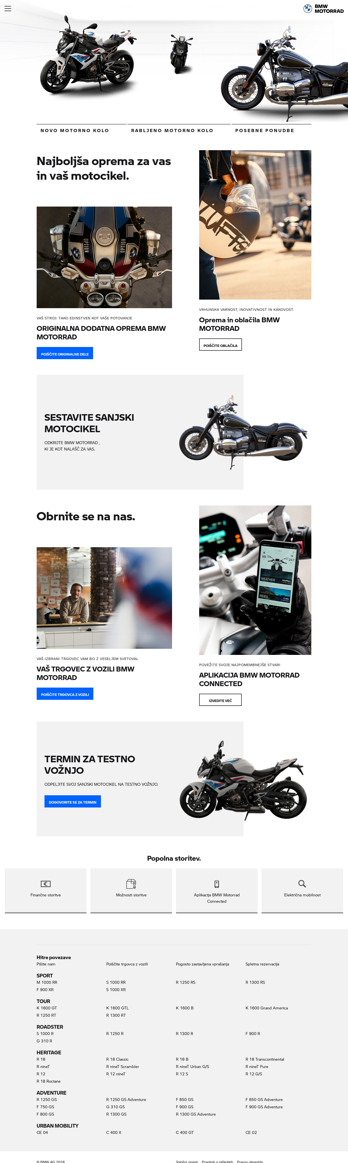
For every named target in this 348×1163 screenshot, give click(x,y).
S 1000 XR (116, 989)
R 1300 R (184, 1033)
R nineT (43, 1066)
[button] (8, 8)
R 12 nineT (116, 1074)
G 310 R (44, 1041)
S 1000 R (45, 1033)
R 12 (41, 1074)
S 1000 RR (116, 982)
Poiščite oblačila (221, 344)
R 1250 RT (46, 1015)
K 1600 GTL (117, 1008)
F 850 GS (184, 1099)
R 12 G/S (254, 1074)
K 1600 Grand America (267, 1008)
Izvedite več (220, 699)
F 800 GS (45, 1114)
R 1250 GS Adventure (126, 1099)
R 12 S (182, 1074)
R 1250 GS (47, 1099)
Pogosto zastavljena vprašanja (202, 964)
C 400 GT (185, 1132)
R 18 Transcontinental (265, 1059)
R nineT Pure (257, 1066)
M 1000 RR (47, 982)
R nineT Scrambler (122, 1066)
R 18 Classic (117, 1059)
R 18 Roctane (49, 1081)
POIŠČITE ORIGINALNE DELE (65, 353)
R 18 (41, 1059)
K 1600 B (185, 1008)
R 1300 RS (255, 982)
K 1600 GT (47, 1008)
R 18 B (182, 1059)
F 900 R (253, 1033)
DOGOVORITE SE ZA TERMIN (73, 801)
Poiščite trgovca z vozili (65, 693)
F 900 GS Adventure (264, 1107)
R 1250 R (114, 1033)
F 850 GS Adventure (264, 1099)
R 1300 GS (116, 1114)
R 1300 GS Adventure (196, 1114)
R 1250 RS (185, 982)
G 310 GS (115, 1107)
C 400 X (113, 1132)
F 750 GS (45, 1107)
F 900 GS (184, 1107)
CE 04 (42, 1132)
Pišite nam (46, 964)
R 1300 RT (116, 1015)
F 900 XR (45, 989)
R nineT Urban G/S (192, 1066)
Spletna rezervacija (262, 964)
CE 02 (251, 1132)
